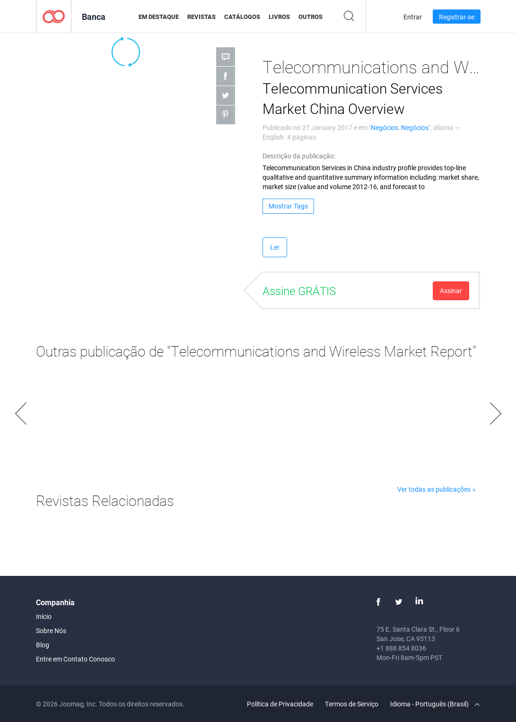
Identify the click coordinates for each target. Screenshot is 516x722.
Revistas (201, 16)
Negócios (384, 127)
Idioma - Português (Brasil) (435, 703)
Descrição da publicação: (298, 155)
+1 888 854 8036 (401, 648)
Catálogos (242, 16)
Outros (310, 16)
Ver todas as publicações (434, 489)
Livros (279, 16)
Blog (42, 644)
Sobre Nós (51, 630)
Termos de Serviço (351, 703)
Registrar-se (456, 16)
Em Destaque (159, 16)
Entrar (412, 16)
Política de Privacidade (280, 703)
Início (44, 616)
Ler (275, 247)
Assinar (451, 290)
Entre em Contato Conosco (75, 658)
